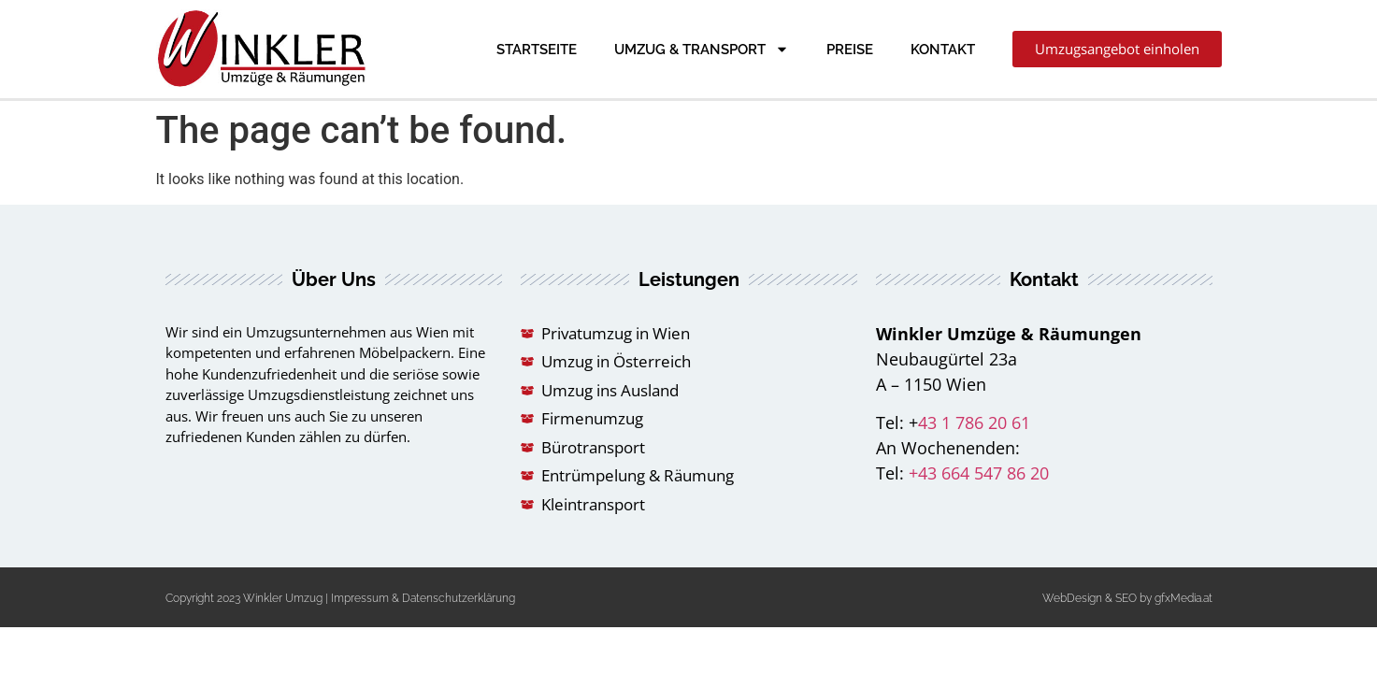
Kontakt (943, 49)
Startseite (536, 49)
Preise (849, 49)
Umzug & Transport (701, 49)
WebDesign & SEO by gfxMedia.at (1127, 598)
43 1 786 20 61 (974, 422)
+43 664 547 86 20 (979, 473)
